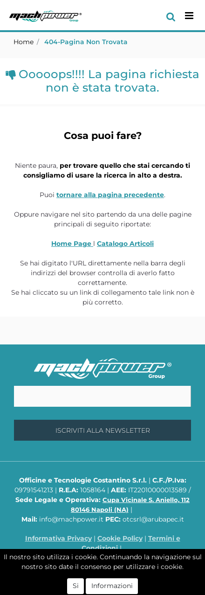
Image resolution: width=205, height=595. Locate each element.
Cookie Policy (120, 538)
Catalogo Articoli (125, 243)
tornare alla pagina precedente (110, 195)
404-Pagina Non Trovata (86, 42)
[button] (171, 16)
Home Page (72, 243)
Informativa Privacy (58, 538)
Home (24, 42)
